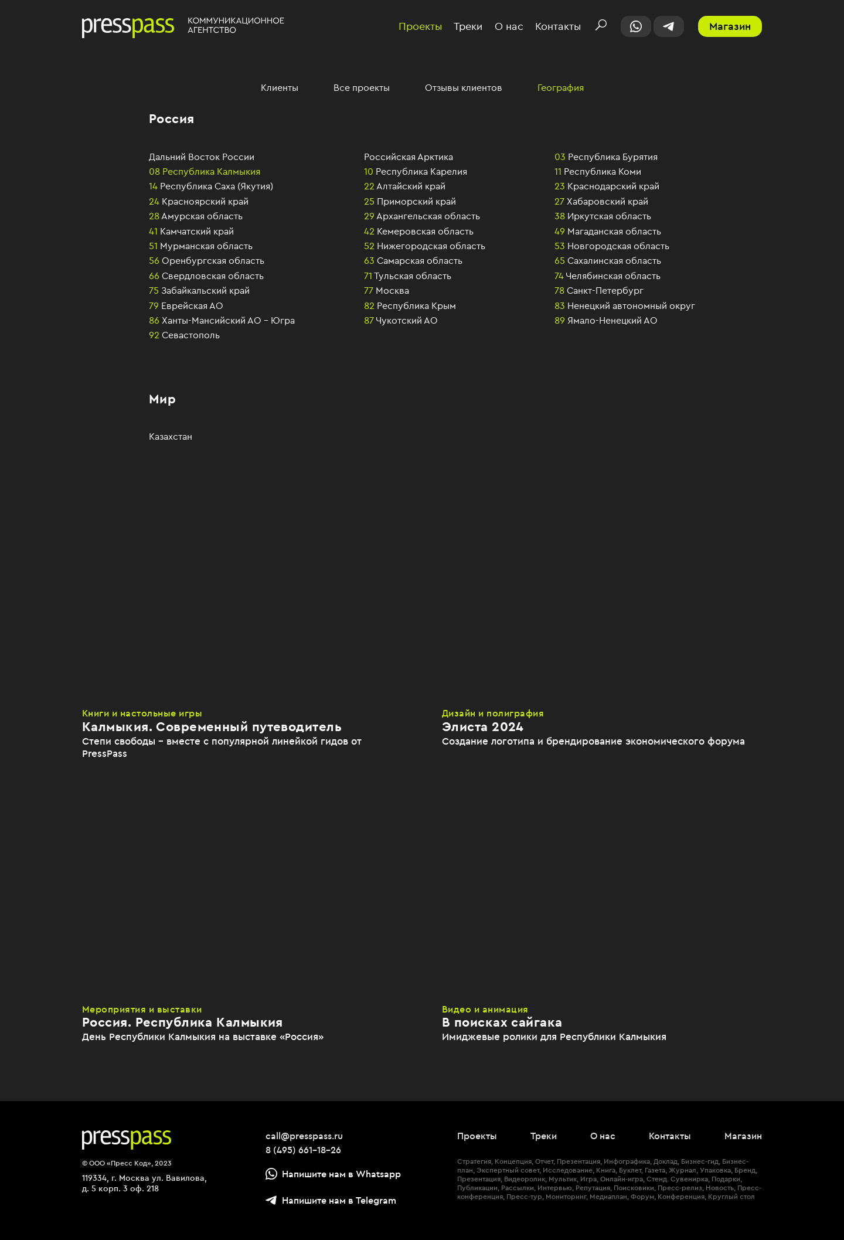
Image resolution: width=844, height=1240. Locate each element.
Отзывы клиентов (463, 87)
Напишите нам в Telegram (331, 1200)
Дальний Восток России (201, 156)
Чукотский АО (401, 320)
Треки (468, 27)
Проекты (420, 27)
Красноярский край (199, 201)
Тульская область (407, 275)
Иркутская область (602, 215)
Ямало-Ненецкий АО (606, 320)
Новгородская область (611, 245)
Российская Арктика (408, 156)
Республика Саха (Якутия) (211, 186)
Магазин (730, 26)
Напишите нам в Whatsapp (333, 1174)
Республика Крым (410, 305)
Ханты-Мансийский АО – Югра (222, 320)
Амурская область (196, 215)
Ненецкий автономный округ (624, 305)
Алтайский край (404, 186)
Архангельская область (422, 215)
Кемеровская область (419, 231)
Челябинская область (607, 275)
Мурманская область (201, 245)
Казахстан (170, 436)
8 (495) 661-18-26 (303, 1149)
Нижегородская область (424, 245)
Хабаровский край (601, 201)
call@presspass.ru (304, 1135)
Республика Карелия (415, 171)
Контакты (558, 27)
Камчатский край (191, 231)
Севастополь (184, 334)
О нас (509, 27)
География (560, 87)
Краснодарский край (606, 186)
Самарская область (413, 260)
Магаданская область (607, 231)
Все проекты (361, 87)
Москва (386, 290)
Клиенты (279, 87)
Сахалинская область (607, 260)
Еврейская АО (186, 305)
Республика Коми (597, 171)
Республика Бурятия (606, 156)
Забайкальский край (199, 290)
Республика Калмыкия (204, 171)
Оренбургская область (206, 260)
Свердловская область (206, 275)
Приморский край (410, 201)
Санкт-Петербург (599, 290)
